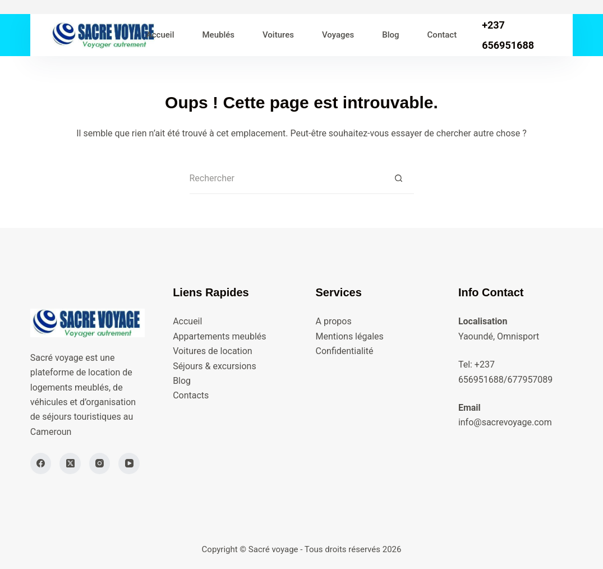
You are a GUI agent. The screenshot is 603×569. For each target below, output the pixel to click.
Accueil (160, 35)
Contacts (191, 395)
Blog (390, 35)
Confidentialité (345, 351)
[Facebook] (41, 463)
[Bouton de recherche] (398, 178)
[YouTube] (129, 463)
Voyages (338, 35)
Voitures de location (212, 351)
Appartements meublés (219, 336)
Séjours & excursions (214, 366)
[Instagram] (100, 463)
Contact (442, 35)
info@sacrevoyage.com (505, 422)
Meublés (218, 35)
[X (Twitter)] (70, 463)
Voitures (278, 35)
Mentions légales (350, 336)
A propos (334, 321)
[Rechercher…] (286, 178)
